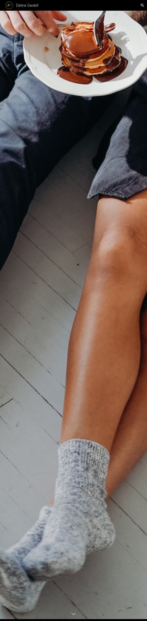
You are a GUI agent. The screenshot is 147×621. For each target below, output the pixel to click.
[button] (142, 5)
